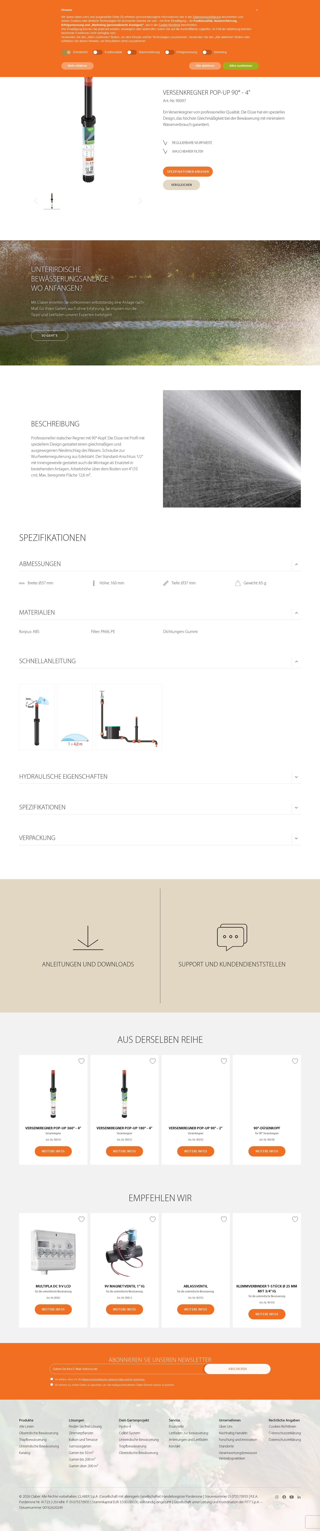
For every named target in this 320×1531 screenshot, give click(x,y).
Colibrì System (129, 1433)
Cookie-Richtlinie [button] (169, 25)
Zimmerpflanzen (81, 1433)
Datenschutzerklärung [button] (207, 17)
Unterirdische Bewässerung (39, 1446)
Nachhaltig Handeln (233, 1433)
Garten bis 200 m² (82, 1459)
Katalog (24, 1453)
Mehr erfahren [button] (77, 65)
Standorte (226, 1446)
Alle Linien (26, 1426)
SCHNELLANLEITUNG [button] (47, 661)
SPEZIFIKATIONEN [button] (42, 807)
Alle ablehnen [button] (205, 65)
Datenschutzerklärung (285, 1433)
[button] (257, 10)
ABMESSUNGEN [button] (40, 564)
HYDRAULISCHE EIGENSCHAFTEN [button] (63, 776)
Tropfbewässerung (33, 1440)
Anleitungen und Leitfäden (188, 1440)
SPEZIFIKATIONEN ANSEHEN (188, 172)
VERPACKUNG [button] (37, 838)
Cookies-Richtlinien (282, 1426)
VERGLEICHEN (181, 185)
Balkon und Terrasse (83, 1440)
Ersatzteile (176, 1426)
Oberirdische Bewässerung (38, 1433)
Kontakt (174, 1446)
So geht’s (50, 335)
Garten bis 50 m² (81, 1453)
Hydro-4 (125, 1426)
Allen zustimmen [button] (240, 65)
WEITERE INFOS (53, 1151)
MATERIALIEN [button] (37, 612)
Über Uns (226, 1426)
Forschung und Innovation (238, 1440)
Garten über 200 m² (83, 1466)
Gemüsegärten (80, 1446)
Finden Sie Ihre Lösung (85, 1426)
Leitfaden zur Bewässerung (188, 1433)
